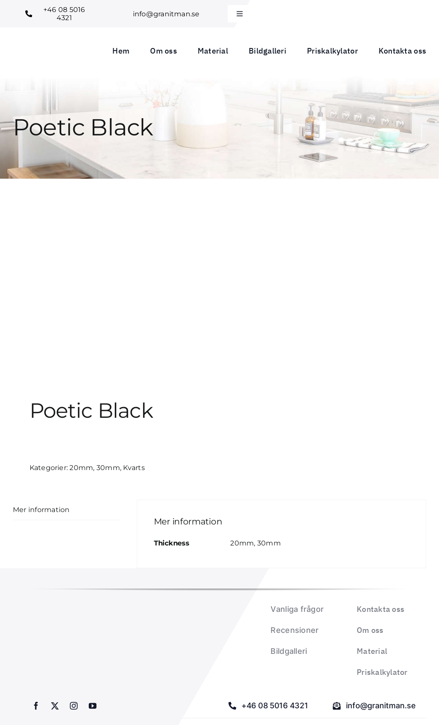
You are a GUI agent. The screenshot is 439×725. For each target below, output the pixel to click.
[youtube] (92, 705)
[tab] (66, 510)
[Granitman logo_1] (47, 44)
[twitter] (55, 705)
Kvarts (133, 468)
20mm (81, 468)
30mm (108, 468)
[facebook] (36, 705)
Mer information (41, 510)
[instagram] (73, 705)
